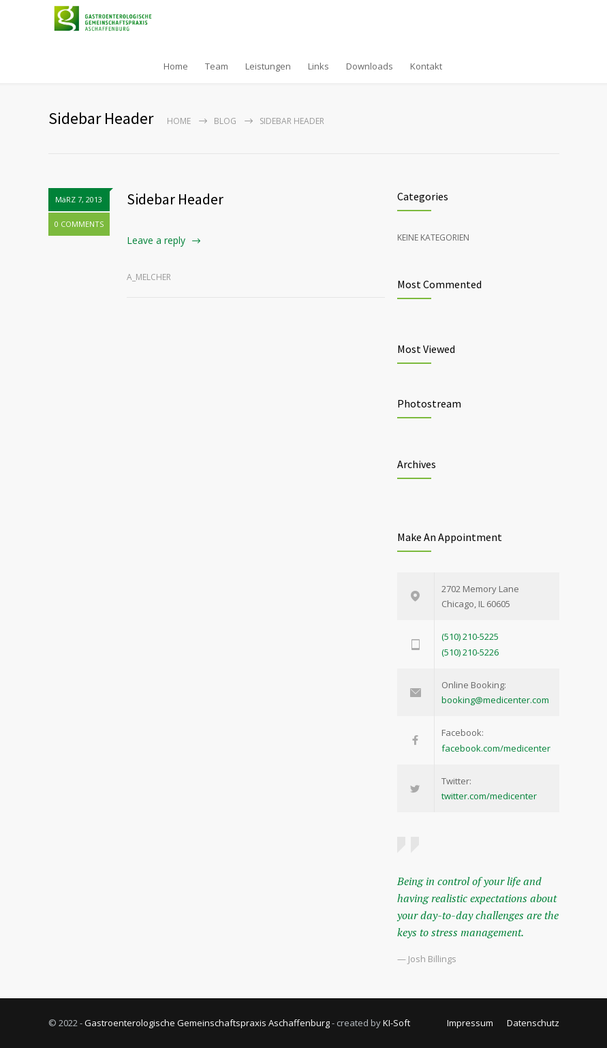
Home (176, 66)
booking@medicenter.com (495, 700)
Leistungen (268, 66)
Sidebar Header (175, 199)
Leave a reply (156, 240)
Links (318, 66)
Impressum (470, 1023)
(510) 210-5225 (470, 636)
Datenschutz (533, 1023)
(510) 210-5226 (470, 652)
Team (216, 66)
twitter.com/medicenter (489, 796)
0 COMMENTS (79, 224)
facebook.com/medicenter (495, 748)
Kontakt (426, 66)
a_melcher (149, 277)
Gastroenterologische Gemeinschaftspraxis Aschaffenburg (207, 1023)
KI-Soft (396, 1023)
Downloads (369, 66)
